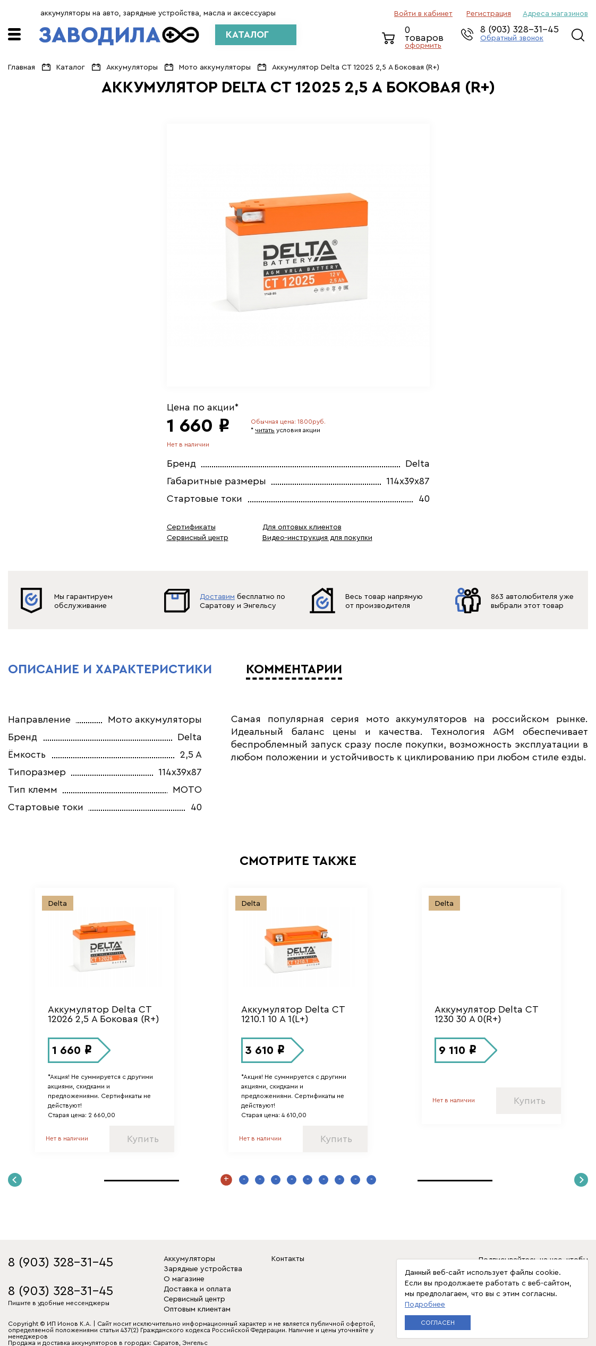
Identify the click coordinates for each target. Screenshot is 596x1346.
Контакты (287, 1259)
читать (265, 430)
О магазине (184, 1279)
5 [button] (291, 1180)
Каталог (70, 67)
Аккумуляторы (132, 67)
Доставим (217, 597)
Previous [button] (15, 1180)
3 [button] (260, 1180)
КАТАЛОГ (247, 34)
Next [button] (581, 1180)
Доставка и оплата (197, 1289)
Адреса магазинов (555, 14)
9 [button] (355, 1180)
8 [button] (339, 1180)
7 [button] (323, 1180)
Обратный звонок (511, 38)
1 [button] (226, 1180)
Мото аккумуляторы (215, 67)
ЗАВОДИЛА (119, 36)
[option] (298, 255)
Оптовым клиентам (197, 1309)
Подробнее (425, 1304)
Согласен (438, 1322)
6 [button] (307, 1180)
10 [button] (371, 1180)
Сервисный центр (197, 538)
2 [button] (244, 1180)
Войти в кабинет (423, 14)
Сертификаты (191, 527)
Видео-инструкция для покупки (317, 538)
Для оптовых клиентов (302, 527)
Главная (21, 67)
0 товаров (428, 38)
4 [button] (275, 1180)
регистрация (488, 14)
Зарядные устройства (203, 1269)
